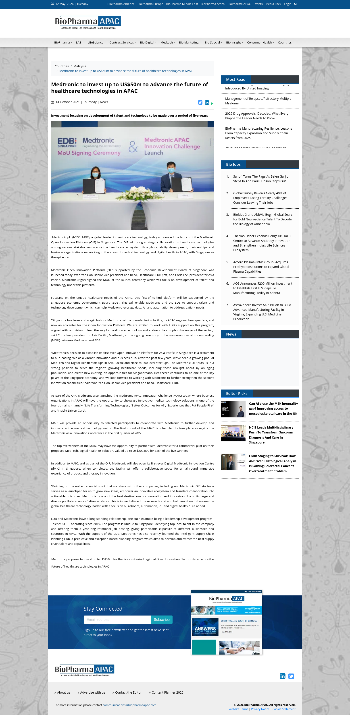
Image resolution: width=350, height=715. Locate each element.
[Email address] (117, 620)
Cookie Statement (284, 709)
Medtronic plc (61, 237)
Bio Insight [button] (233, 42)
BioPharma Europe (150, 4)
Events (258, 4)
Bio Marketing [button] (188, 42)
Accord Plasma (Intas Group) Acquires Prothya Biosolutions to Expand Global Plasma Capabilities (261, 267)
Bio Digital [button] (147, 42)
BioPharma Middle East (182, 4)
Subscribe (162, 620)
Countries (62, 66)
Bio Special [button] (212, 42)
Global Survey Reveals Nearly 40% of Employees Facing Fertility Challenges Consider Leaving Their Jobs (260, 198)
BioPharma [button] (62, 42)
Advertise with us (91, 692)
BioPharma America (121, 4)
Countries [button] (285, 42)
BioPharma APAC (239, 4)
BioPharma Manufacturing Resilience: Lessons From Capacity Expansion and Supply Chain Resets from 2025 (258, 134)
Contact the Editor (127, 692)
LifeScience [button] (95, 42)
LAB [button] (78, 42)
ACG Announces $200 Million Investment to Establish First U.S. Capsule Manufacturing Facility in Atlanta (262, 288)
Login (287, 4)
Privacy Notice (260, 709)
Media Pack (273, 4)
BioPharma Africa (213, 4)
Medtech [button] (166, 42)
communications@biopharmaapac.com (129, 705)
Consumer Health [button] (259, 42)
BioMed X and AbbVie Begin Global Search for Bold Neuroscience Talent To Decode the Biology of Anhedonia (263, 219)
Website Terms (238, 709)
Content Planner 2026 (166, 692)
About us (62, 692)
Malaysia (79, 66)
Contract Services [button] (122, 42)
